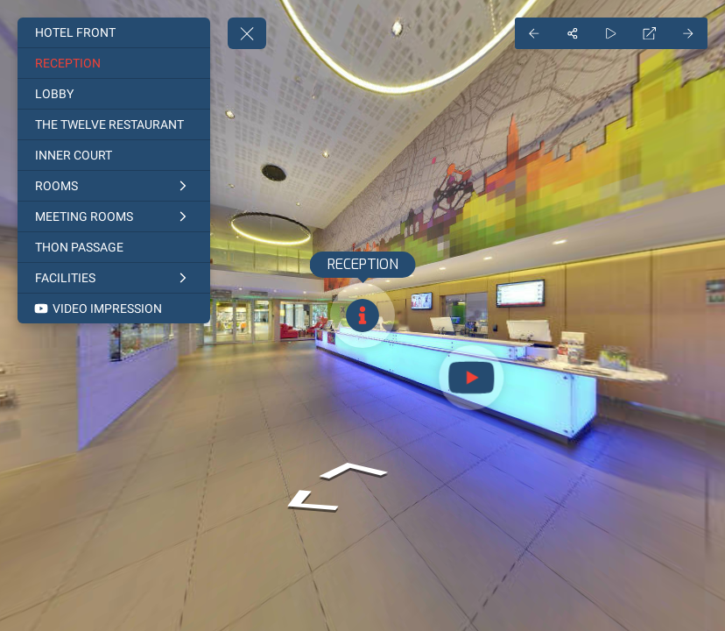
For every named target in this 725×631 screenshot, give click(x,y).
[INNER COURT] (114, 155)
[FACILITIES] (114, 278)
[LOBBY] (114, 94)
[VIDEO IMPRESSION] (114, 308)
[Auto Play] (611, 33)
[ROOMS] (114, 186)
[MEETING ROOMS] (114, 216)
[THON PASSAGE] (114, 247)
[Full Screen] (649, 33)
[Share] (572, 33)
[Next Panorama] (688, 33)
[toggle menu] (247, 33)
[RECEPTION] (114, 63)
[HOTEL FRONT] (114, 32)
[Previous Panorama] (534, 33)
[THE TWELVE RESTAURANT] (114, 124)
